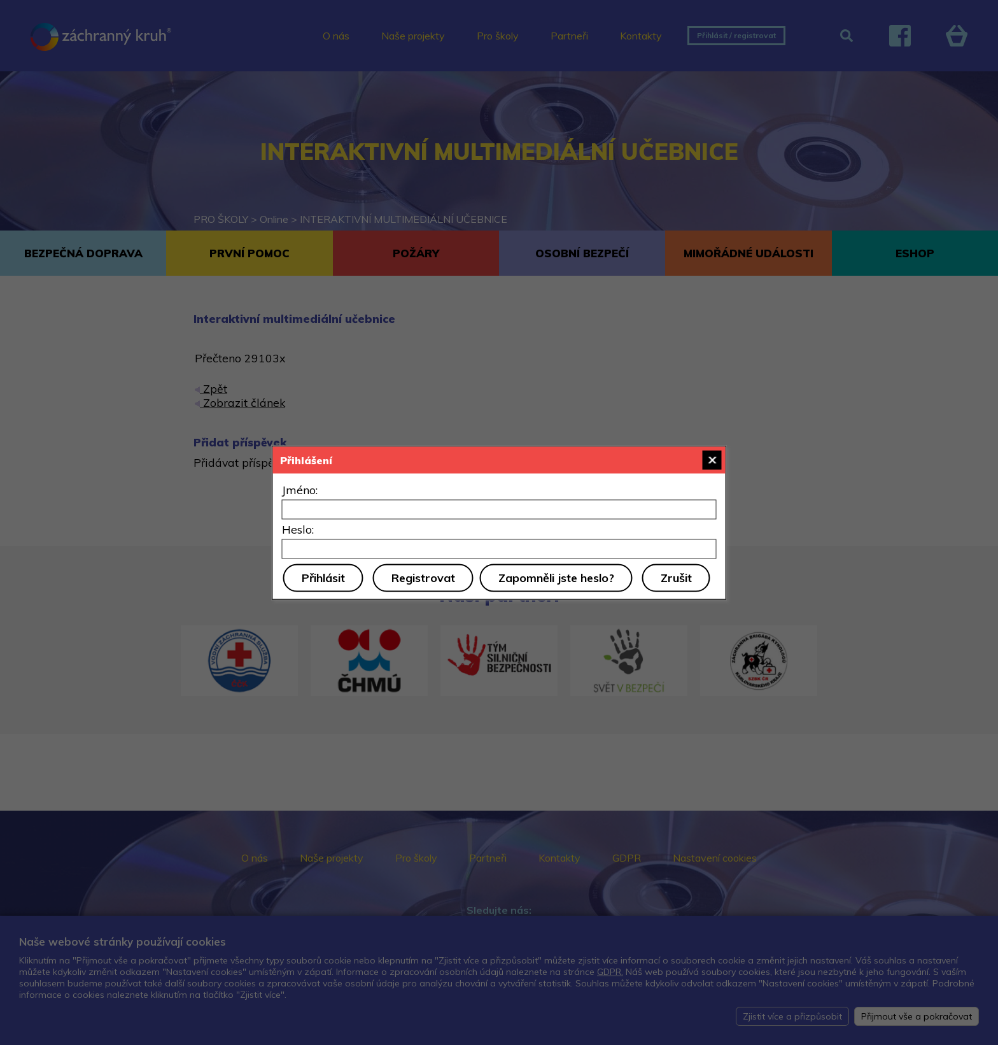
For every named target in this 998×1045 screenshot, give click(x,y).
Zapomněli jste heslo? (556, 577)
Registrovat (423, 577)
